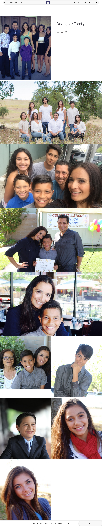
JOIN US (74, 2)
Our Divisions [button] (8, 2)
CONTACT (22, 2)
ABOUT (16, 2)
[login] (81, 2)
